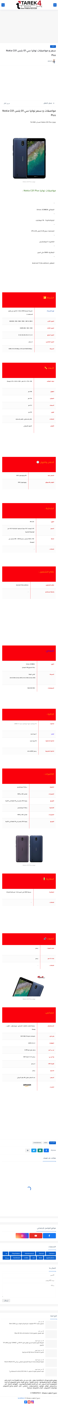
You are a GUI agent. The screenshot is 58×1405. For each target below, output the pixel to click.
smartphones (37, 1142)
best (40, 1258)
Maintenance (29, 1253)
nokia (53, 46)
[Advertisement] (29, 27)
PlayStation (16, 1253)
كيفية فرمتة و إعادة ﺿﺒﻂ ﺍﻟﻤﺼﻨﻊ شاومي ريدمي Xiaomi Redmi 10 (24, 1362)
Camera (52, 1253)
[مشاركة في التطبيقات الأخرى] (27, 1150)
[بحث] (3, 5)
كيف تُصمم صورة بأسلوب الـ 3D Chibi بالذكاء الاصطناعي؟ (26, 1371)
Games (41, 1253)
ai (6, 1253)
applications (50, 1258)
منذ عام (40, 1321)
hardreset (16, 1258)
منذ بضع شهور (38, 1350)
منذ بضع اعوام (38, 1340)
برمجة (7, 1258)
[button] (46, 1150)
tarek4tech (21, 1398)
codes (26, 1258)
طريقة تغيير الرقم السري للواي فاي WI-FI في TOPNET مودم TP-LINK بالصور (23, 1344)
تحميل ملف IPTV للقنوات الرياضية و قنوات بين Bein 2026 (26, 1324)
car (34, 1258)
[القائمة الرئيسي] (55, 5)
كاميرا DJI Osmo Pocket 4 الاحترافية (33, 1352)
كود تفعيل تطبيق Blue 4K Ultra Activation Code (29, 1333)
